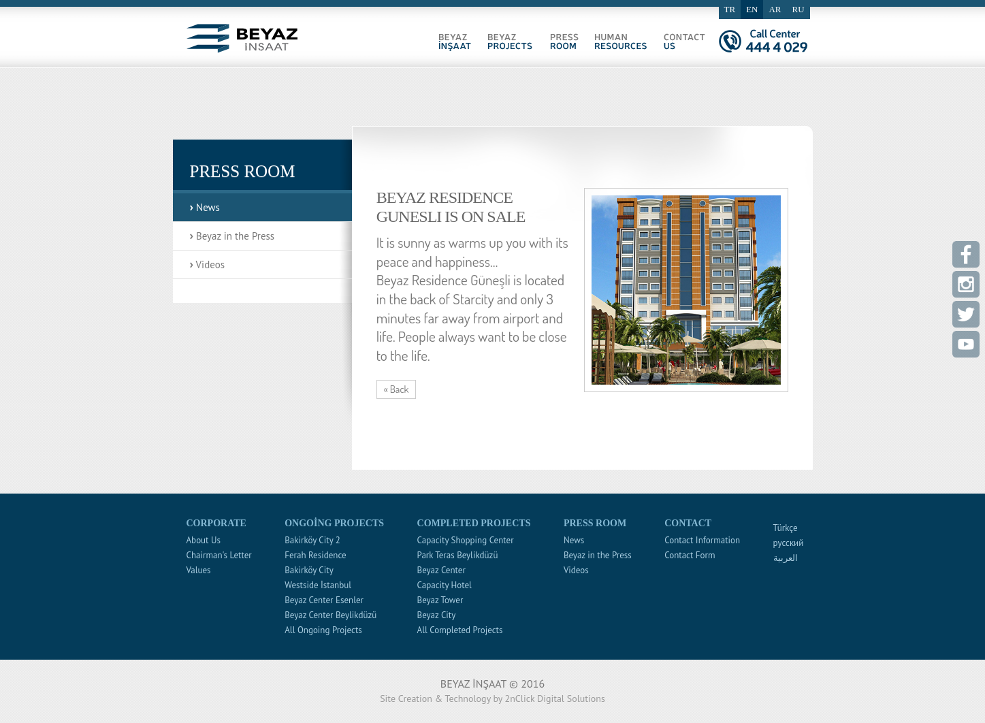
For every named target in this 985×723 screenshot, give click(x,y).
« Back (396, 389)
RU (798, 9)
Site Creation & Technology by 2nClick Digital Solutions (492, 698)
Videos (207, 264)
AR (775, 9)
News (205, 206)
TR (730, 9)
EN (752, 9)
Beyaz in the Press (232, 235)
